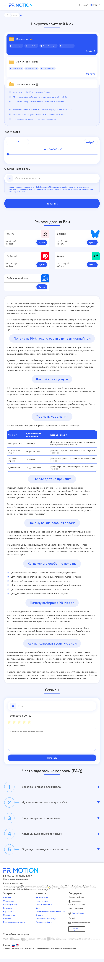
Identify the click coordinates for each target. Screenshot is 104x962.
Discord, (93, 891)
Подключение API (44, 907)
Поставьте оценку (19, 715)
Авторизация (42, 900)
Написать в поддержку (76, 932)
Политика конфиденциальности (50, 914)
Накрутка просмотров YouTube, (37, 889)
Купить (42, 242)
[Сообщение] (52, 739)
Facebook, (7, 891)
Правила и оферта (44, 925)
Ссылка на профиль (17, 168)
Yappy (60, 256)
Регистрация (42, 904)
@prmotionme (78, 916)
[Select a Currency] (95, 5)
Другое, (47, 893)
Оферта (39, 918)
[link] (56, 178)
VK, (66, 889)
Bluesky (61, 233)
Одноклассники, (32, 891)
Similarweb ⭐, (44, 891)
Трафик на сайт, (66, 891)
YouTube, (71, 889)
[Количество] (17, 142)
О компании (8, 904)
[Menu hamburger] (5, 5)
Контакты (7, 911)
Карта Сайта (8, 914)
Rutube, (86, 889)
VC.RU (10, 233)
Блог (38, 911)
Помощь (7, 922)
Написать (52, 757)
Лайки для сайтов (17, 278)
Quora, (6, 893)
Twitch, (93, 889)
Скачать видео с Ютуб (46, 922)
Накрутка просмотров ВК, (13, 889)
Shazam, (40, 893)
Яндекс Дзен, (78, 891)
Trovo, (18, 893)
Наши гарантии (10, 907)
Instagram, (54, 889)
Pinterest (11, 256)
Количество (12, 131)
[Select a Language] (84, 5)
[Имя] (56, 706)
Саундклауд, (55, 891)
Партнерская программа (14, 925)
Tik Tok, (62, 889)
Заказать (52, 203)
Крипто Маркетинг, (29, 893)
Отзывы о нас (9, 918)
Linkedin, (12, 893)
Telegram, (79, 889)
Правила (7, 900)
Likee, (22, 891)
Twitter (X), (16, 891)
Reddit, (87, 891)
